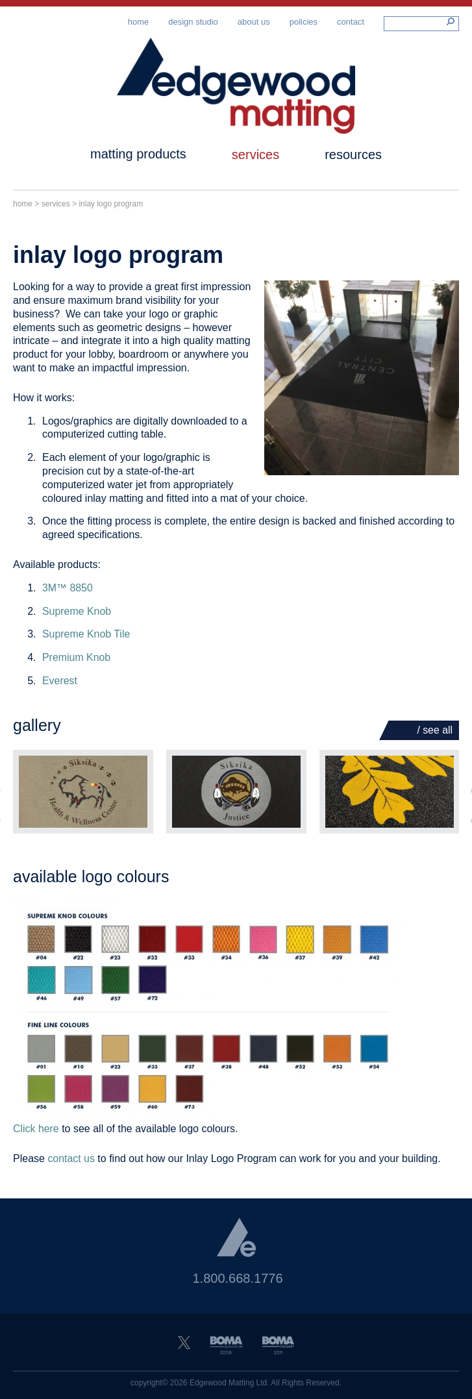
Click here (36, 1133)
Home (138, 22)
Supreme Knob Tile (86, 638)
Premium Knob (76, 661)
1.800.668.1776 (237, 1282)
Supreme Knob (77, 615)
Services (255, 159)
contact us (71, 1163)
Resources (353, 159)
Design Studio (193, 22)
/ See (435, 733)
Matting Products (138, 158)
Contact (350, 22)
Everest (59, 685)
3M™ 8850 (67, 591)
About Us (254, 22)
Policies (303, 22)
